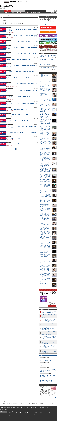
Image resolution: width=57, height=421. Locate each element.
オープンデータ (10, 128)
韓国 (7, 32)
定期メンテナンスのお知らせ (45, 64)
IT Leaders (6, 6)
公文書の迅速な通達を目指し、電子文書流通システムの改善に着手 (21, 53)
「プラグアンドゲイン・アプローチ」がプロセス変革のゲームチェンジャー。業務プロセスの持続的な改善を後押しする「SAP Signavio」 (45, 164)
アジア (9, 32)
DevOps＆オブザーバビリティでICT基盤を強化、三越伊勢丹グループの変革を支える (45, 237)
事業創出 (12, 12)
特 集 (22, 10)
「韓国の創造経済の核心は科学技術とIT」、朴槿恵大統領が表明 (21, 132)
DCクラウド (20, 1)
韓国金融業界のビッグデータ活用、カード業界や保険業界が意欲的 (21, 36)
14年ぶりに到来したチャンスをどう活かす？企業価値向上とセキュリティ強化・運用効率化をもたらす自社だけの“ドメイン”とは (45, 128)
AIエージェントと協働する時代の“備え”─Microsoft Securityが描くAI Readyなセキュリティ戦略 (45, 142)
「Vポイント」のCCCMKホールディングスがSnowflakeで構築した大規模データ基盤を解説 (45, 242)
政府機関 (7, 99)
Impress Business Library (44, 21)
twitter (1, 8)
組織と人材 (30, 12)
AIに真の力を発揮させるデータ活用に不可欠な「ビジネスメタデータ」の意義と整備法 (45, 185)
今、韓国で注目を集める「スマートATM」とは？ (17, 144)
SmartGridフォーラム (47, 412)
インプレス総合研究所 (33, 412)
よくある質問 (6, 409)
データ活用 (17, 12)
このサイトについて (3, 407)
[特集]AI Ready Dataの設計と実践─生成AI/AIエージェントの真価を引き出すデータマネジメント (48, 293)
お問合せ (1, 409)
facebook (2, 8)
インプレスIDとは (43, 24)
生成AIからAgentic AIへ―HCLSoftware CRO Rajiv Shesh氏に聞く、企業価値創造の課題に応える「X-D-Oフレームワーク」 (45, 148)
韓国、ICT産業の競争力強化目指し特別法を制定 (17, 109)
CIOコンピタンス (37, 12)
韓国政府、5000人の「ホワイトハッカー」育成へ (17, 114)
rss (4, 8)
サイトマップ (47, 407)
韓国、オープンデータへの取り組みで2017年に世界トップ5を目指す (22, 41)
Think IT (21, 412)
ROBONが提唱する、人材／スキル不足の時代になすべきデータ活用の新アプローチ (45, 228)
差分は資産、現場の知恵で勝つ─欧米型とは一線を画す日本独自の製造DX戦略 (45, 209)
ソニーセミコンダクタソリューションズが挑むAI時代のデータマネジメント (45, 75)
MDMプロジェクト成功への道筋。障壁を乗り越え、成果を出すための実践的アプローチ (45, 218)
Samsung (12, 93)
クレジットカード (15, 86)
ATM (9, 145)
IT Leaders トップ (3, 15)
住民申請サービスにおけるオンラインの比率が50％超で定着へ (20, 71)
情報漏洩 (12, 32)
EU (11, 60)
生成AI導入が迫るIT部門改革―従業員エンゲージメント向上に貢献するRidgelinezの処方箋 (45, 133)
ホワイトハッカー (14, 116)
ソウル (15, 128)
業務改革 (7, 12)
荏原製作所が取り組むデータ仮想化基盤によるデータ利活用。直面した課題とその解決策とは (45, 265)
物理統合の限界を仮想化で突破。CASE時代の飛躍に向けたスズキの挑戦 (45, 85)
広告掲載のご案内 (19, 407)
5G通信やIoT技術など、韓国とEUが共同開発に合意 (18, 59)
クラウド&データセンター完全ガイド (14, 412)
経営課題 (7, 10)
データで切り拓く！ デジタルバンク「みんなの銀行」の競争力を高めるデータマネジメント (45, 214)
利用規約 (8, 407)
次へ (21, 149)
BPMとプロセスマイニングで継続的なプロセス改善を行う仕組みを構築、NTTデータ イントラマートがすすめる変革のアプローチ (45, 170)
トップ (2, 11)
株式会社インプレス (11, 411)
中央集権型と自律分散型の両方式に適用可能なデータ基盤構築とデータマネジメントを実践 (45, 246)
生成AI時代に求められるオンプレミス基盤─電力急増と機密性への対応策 (45, 138)
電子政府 (9, 139)
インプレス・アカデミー (12, 415)
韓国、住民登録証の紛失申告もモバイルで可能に (17, 120)
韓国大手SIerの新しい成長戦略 (13, 138)
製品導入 (27, 1)
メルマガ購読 (13, 407)
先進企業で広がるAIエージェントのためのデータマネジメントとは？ (45, 94)
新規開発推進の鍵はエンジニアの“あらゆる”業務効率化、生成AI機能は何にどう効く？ (45, 205)
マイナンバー (10, 121)
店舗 (11, 145)
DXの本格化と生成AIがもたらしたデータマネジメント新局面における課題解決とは (45, 251)
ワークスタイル (24, 12)
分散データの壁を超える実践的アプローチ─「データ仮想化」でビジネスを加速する (45, 255)
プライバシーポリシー (30, 407)
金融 (12, 37)
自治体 (14, 121)
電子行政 (12, 50)
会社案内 (24, 407)
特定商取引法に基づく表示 (39, 407)
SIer (12, 139)
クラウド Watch (40, 412)
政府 (12, 80)
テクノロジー (14, 10)
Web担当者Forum (26, 412)
